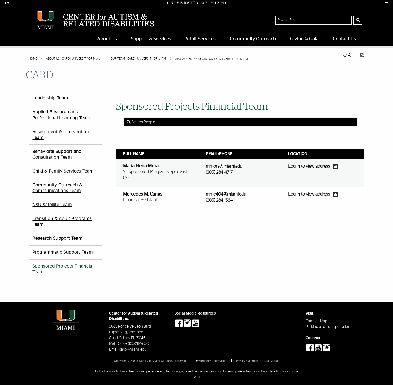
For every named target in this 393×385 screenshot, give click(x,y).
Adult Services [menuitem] (200, 39)
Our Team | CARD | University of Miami (139, 58)
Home (33, 58)
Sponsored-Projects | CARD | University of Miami (212, 58)
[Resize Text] (347, 55)
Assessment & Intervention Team (60, 135)
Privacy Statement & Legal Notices (257, 360)
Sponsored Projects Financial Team (62, 269)
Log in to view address (309, 166)
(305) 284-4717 (219, 172)
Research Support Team (57, 238)
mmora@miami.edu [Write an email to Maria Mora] (224, 166)
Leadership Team (50, 98)
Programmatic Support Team (62, 252)
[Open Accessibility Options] (7, 3)
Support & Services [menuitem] (151, 39)
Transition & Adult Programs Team (62, 222)
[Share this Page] (359, 55)
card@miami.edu (133, 349)
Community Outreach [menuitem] (253, 39)
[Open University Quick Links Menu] (386, 3)
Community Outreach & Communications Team (57, 188)
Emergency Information (211, 360)
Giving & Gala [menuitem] (304, 39)
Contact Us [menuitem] (344, 39)
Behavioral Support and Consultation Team (57, 154)
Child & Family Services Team (63, 171)
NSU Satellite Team (52, 205)
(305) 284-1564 (219, 200)
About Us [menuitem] (107, 39)
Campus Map (316, 321)
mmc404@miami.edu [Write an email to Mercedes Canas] (226, 194)
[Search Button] (357, 20)
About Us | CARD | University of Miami (74, 58)
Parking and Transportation (328, 327)
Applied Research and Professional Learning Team (61, 115)
